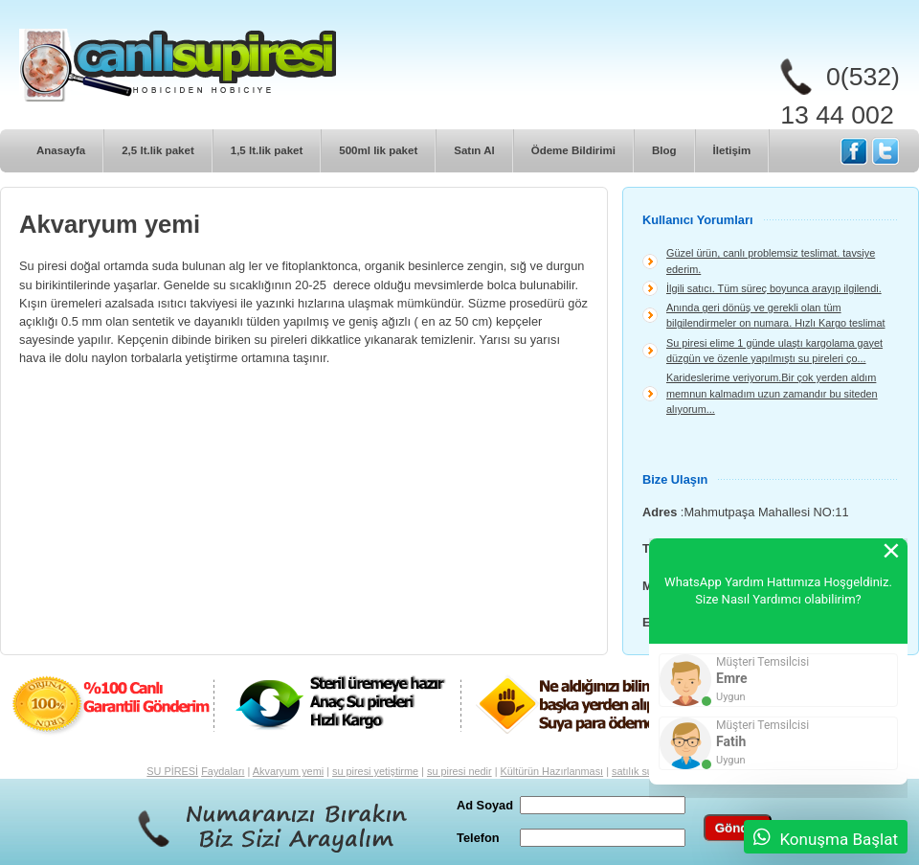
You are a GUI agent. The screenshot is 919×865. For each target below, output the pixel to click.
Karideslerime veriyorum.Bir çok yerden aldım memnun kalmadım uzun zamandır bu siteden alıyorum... (772, 393)
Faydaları (222, 771)
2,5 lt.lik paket (158, 150)
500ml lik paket (378, 150)
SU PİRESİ (172, 771)
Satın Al (474, 150)
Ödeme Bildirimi (573, 150)
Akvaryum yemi (288, 771)
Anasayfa (60, 150)
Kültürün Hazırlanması (552, 771)
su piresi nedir (459, 771)
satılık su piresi (646, 771)
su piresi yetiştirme (375, 771)
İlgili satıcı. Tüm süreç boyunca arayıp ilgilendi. (774, 288)
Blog (664, 150)
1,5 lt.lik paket (267, 150)
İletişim (732, 150)
